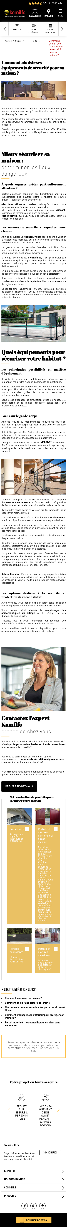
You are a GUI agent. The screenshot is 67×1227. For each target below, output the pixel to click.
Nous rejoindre (14, 1179)
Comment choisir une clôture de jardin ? (27, 1002)
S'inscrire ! (50, 1152)
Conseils (10, 1187)
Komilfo (9, 1171)
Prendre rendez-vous (19, 786)
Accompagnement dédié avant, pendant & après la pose (45, 1115)
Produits (10, 1195)
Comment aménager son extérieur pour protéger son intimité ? (34, 1016)
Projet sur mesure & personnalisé (21, 1112)
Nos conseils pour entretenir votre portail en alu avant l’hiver (35, 1009)
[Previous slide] (5, 29)
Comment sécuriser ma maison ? (23, 998)
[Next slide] (62, 29)
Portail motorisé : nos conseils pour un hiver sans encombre (32, 1024)
